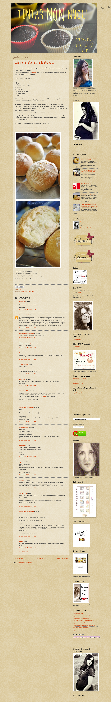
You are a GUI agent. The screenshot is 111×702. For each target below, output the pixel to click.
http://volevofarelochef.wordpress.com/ (83, 620)
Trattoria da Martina (24, 315)
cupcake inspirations (78, 392)
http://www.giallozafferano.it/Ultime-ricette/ (84, 625)
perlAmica (22, 445)
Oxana (21, 353)
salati (32, 291)
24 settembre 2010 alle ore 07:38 (28, 440)
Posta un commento (22, 551)
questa (34, 72)
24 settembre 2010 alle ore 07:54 (28, 456)
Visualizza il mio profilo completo (88, 228)
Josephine (22, 301)
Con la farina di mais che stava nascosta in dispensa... (89, 158)
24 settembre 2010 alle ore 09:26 (28, 506)
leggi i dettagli (77, 339)
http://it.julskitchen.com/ (79, 613)
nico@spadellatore (24, 390)
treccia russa (21, 67)
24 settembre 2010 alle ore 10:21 (28, 536)
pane (29, 291)
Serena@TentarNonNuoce (26, 333)
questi (44, 396)
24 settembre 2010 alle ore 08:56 (28, 474)
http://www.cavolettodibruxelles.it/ (82, 623)
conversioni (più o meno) (79, 378)
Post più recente (19, 559)
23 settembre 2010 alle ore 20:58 (28, 328)
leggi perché (77, 346)
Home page (41, 559)
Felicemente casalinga (25, 343)
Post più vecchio (63, 559)
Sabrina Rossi (23, 493)
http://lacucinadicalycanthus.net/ (81, 616)
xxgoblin (21, 462)
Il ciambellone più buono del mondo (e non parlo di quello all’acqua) (88, 171)
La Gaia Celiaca (23, 364)
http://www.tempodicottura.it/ (80, 630)
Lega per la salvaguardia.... (88, 183)
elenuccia (21, 480)
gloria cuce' (22, 379)
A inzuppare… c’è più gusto (88, 194)
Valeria (21, 541)
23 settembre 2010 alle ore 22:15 (28, 347)
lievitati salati (24, 291)
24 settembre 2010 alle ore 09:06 (28, 488)
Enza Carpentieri (23, 427)
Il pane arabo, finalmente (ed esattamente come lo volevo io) (89, 205)
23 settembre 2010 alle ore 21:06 (28, 337)
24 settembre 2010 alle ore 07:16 (28, 422)
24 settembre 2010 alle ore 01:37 (28, 385)
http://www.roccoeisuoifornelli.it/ (81, 627)
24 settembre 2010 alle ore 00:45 (28, 374)
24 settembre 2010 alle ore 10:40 (28, 547)
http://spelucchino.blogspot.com (81, 618)
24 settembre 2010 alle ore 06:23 (28, 402)
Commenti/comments (78, 383)
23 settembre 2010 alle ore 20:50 (28, 309)
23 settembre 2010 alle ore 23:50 (28, 359)
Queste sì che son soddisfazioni (34, 63)
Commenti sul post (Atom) (25, 562)
